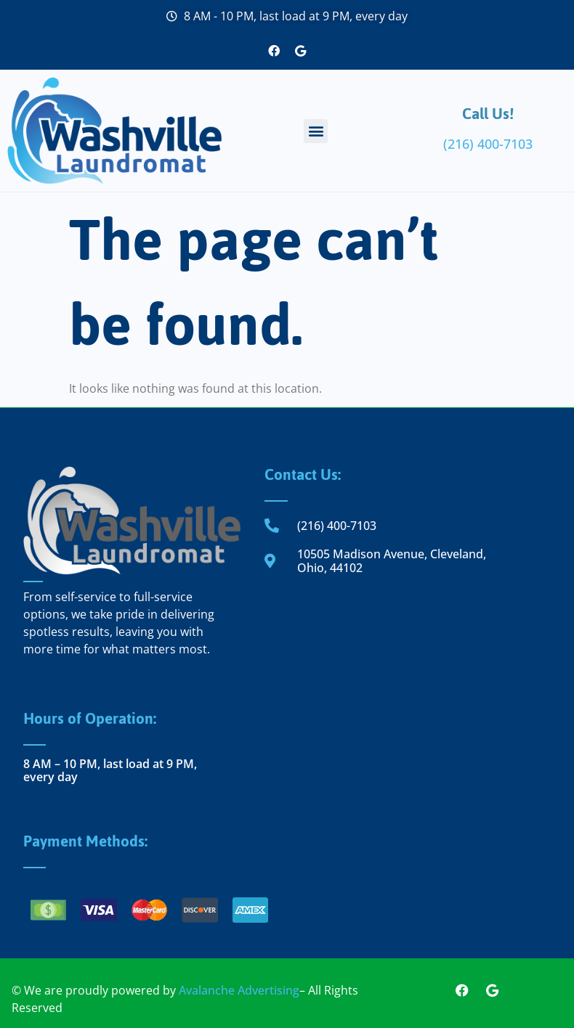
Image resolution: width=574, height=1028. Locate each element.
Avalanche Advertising (239, 990)
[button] (316, 131)
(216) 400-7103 (488, 143)
